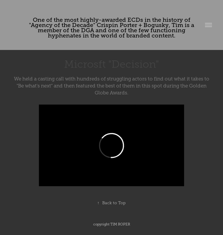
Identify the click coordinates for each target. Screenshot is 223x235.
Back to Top (111, 203)
